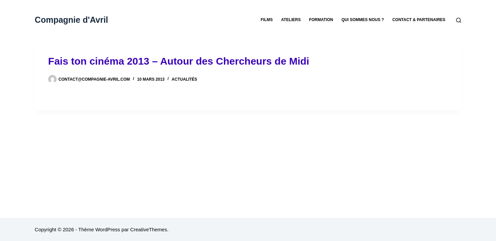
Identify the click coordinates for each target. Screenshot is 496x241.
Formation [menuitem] (321, 19)
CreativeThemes (148, 229)
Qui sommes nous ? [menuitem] (363, 19)
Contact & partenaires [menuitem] (418, 19)
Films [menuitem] (267, 19)
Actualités (184, 79)
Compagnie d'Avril (71, 19)
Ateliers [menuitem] (291, 19)
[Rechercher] (458, 20)
